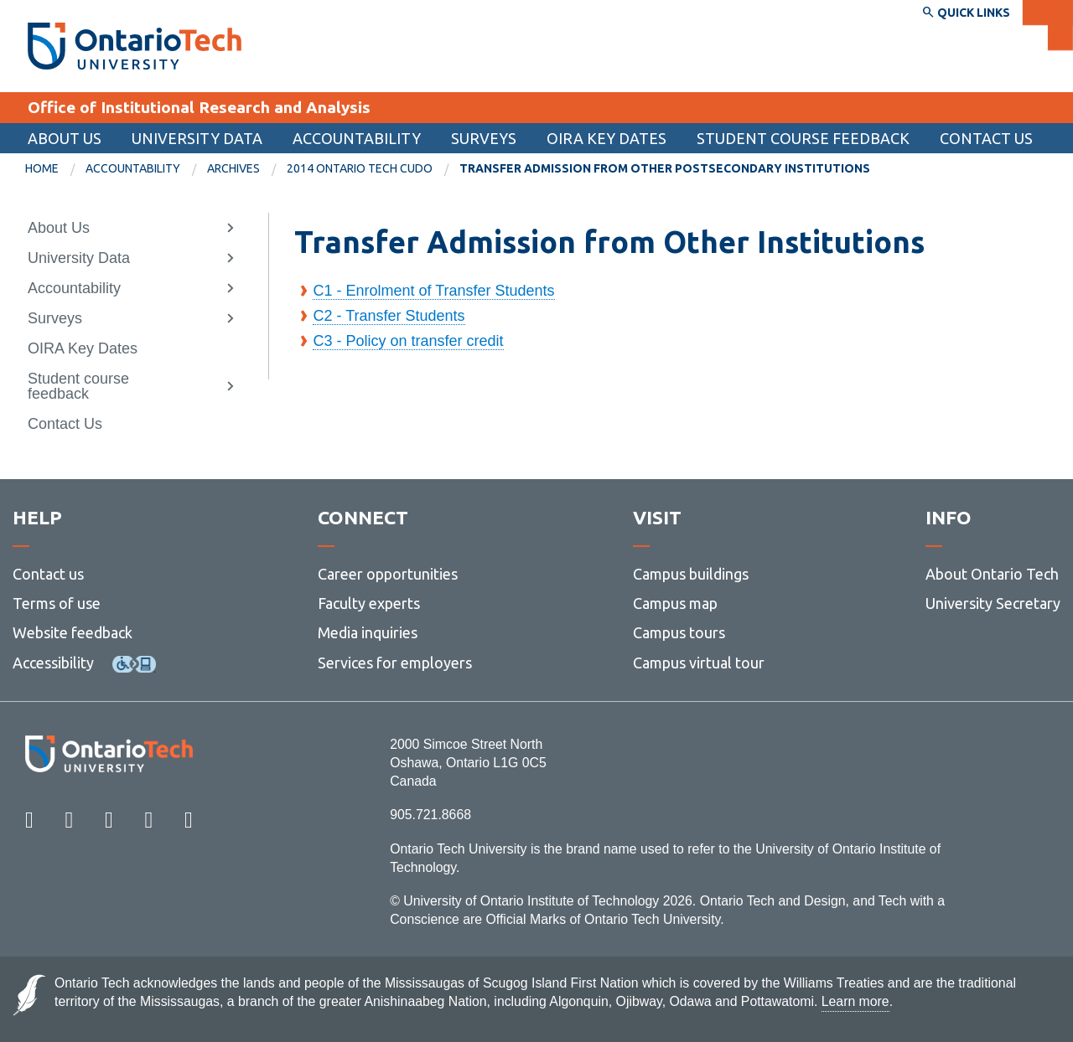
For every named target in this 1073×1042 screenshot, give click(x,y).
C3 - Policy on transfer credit (408, 341)
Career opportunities (388, 573)
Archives (233, 168)
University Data (197, 138)
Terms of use (57, 603)
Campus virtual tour (699, 662)
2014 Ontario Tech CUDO (360, 168)
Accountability (357, 138)
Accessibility (53, 662)
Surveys (483, 138)
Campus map (675, 603)
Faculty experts (369, 603)
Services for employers (395, 662)
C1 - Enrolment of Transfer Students (433, 290)
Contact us (48, 573)
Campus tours (679, 632)
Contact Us (986, 138)
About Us (64, 138)
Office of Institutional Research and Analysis (199, 107)
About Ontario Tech (992, 573)
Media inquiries (367, 632)
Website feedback (72, 632)
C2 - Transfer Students (388, 315)
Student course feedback (803, 138)
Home (42, 168)
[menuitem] (55, 169)
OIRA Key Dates (606, 138)
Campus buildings (691, 573)
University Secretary (992, 603)
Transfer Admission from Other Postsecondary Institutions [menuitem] (664, 168)
